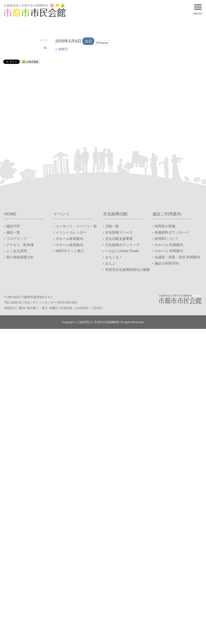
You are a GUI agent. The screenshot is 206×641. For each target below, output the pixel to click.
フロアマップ (16, 238)
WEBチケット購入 (70, 251)
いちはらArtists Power (122, 251)
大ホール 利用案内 (169, 245)
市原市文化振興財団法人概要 (127, 269)
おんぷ (110, 263)
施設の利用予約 (167, 263)
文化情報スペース (119, 232)
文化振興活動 (115, 214)
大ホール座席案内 (69, 238)
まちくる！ (113, 257)
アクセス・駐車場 (20, 245)
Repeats (103, 43)
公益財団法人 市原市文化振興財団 (98, 322)
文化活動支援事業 (119, 238)
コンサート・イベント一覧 (76, 226)
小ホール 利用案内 (169, 251)
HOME (10, 214)
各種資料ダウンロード (172, 232)
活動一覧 (112, 226)
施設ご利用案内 (166, 214)
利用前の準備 (165, 226)
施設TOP (13, 226)
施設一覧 (13, 232)
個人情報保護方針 (20, 257)
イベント (62, 214)
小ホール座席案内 (69, 245)
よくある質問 (16, 251)
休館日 (61, 49)
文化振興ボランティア (122, 245)
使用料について (167, 238)
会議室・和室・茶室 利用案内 (177, 257)
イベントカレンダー (71, 232)
